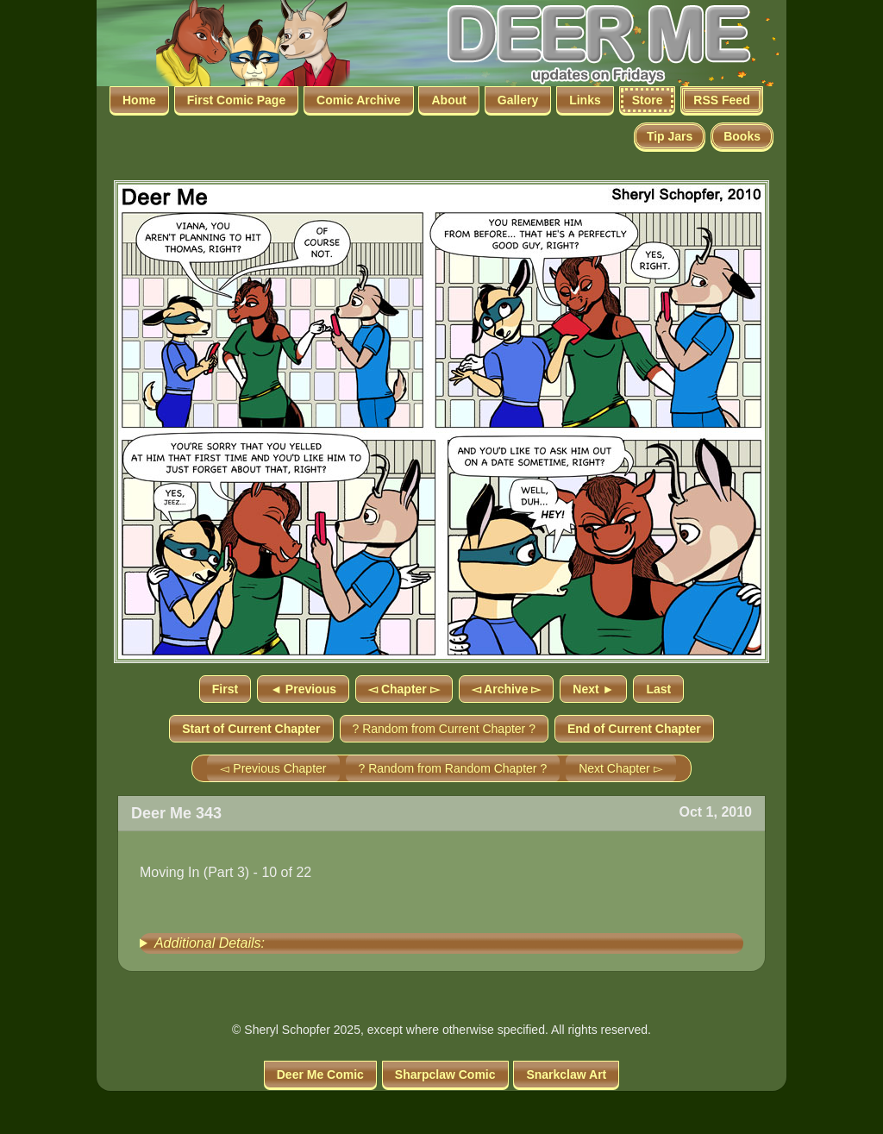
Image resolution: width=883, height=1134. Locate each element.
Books (742, 136)
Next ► (593, 689)
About (448, 100)
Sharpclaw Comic (445, 1074)
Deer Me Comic (320, 1074)
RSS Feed (721, 100)
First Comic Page (236, 100)
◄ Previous (303, 689)
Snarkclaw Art (566, 1074)
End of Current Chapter (634, 729)
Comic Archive (358, 100)
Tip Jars (669, 136)
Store (647, 100)
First (225, 689)
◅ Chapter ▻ (404, 689)
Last (658, 689)
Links (585, 100)
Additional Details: (209, 943)
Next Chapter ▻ (620, 768)
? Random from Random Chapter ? (453, 768)
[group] (441, 943)
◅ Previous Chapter (273, 768)
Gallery (518, 100)
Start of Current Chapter (251, 729)
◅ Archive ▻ (507, 689)
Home (139, 100)
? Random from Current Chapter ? (444, 729)
